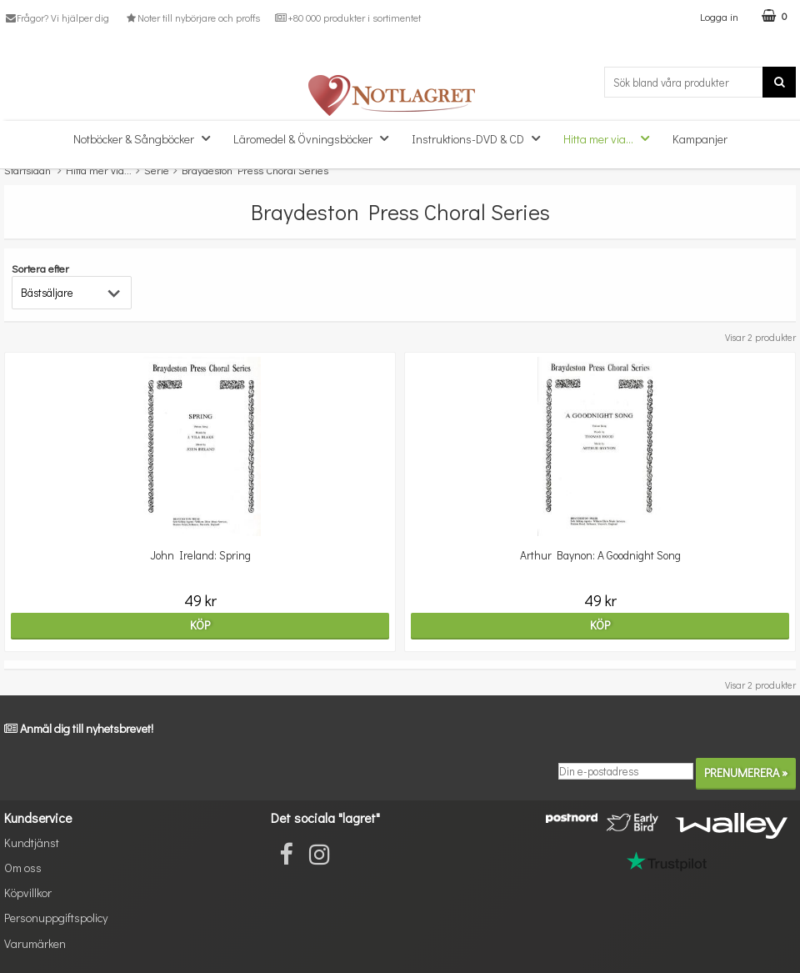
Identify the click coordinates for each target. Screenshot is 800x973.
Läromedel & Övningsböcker (315, 138)
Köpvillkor (28, 892)
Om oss (23, 867)
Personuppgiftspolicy (56, 917)
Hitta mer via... (611, 138)
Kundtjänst (31, 842)
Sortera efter (40, 268)
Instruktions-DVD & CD (481, 138)
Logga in (719, 16)
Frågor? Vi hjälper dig (56, 17)
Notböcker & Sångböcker (146, 138)
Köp (200, 625)
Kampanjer (700, 139)
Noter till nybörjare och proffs (191, 17)
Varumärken (35, 943)
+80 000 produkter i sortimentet (348, 17)
